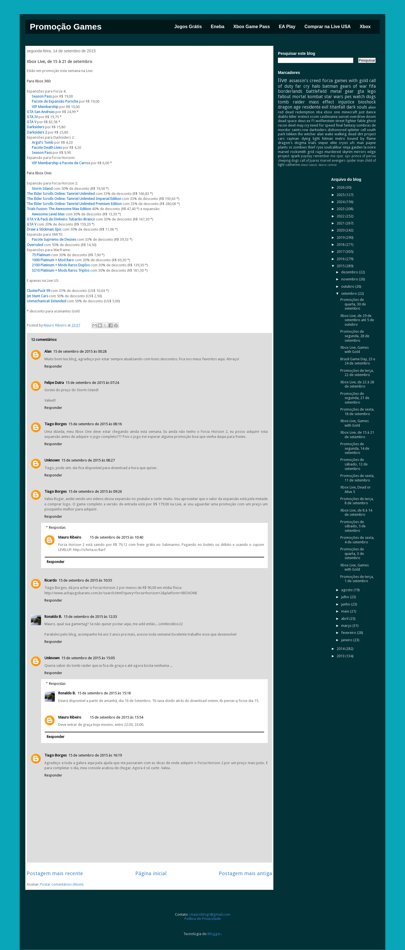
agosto (347, 590)
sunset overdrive (351, 116)
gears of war (353, 86)
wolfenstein (325, 121)
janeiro (347, 640)
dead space (287, 121)
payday (306, 156)
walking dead (345, 134)
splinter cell (356, 130)
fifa (372, 86)
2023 (341, 209)
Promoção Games (66, 26)
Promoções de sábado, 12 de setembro (354, 464)
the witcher (307, 134)
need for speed (322, 125)
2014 (341, 649)
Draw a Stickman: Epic (44, 229)
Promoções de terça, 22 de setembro (357, 372)
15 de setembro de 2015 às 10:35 (85, 580)
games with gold (351, 80)
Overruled (35, 245)
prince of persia (364, 156)
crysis (343, 143)
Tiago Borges (55, 424)
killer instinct (299, 116)
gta (360, 91)
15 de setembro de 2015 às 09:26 (95, 491)
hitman (327, 138)
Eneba (217, 26)
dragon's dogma (292, 143)
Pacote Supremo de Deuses (51, 239)
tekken (291, 134)
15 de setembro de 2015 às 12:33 (90, 616)
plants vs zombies (292, 147)
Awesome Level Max (46, 214)
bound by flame (361, 138)
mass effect (321, 102)
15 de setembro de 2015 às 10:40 (116, 537)
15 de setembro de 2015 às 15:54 (116, 717)
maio (345, 611)
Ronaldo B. (53, 616)
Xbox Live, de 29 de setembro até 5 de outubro (357, 320)
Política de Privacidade (202, 919)
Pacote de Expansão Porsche (53, 101)
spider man (355, 161)
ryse (319, 147)
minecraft (349, 112)
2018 (341, 244)
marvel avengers (333, 161)
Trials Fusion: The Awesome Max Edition (59, 209)
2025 (341, 195)
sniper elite (327, 143)
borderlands (290, 91)
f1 (313, 121)
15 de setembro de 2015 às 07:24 (92, 383)
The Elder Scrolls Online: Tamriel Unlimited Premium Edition (74, 204)
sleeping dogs (288, 161)
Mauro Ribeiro (69, 537)
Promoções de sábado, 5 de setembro (353, 526)
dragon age (289, 107)
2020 (341, 230)
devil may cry (298, 125)
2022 (341, 216)
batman (330, 86)
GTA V (31, 122)
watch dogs (364, 96)
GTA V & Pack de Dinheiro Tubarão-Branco (61, 219)
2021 (341, 223)
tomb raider (291, 102)
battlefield (316, 91)
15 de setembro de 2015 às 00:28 (80, 351)
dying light (311, 138)
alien (372, 107)
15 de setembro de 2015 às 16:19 (95, 755)
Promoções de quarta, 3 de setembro (352, 553)
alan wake (325, 134)
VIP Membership (42, 107)
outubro (348, 286)
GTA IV (33, 117)
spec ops (343, 156)
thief (311, 147)
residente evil (315, 107)
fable (361, 121)
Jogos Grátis (188, 26)
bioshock (367, 102)
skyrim (347, 152)
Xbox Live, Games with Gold (354, 349)
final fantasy (346, 125)
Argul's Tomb (40, 142)
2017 (341, 251)
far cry (302, 86)
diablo (283, 116)
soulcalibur (333, 147)
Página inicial (150, 873)
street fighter (345, 121)
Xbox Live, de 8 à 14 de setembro (356, 512)
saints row (300, 130)
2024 (341, 202)
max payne (366, 143)
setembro (349, 293)
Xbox (365, 26)
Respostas (57, 527)
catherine (292, 165)
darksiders (318, 130)
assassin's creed (305, 80)
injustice (346, 102)
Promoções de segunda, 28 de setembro (354, 335)
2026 (341, 187)
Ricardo (50, 580)
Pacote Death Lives (44, 147)
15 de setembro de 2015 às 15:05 (88, 658)
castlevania (329, 116)
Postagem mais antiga (245, 873)
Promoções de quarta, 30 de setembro (353, 304)
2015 (341, 266)
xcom (314, 116)
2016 (341, 259)
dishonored (337, 130)
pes (348, 96)
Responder (53, 366)
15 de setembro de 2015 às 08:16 (95, 424)
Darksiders (35, 127)
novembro (350, 279)
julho (345, 597)
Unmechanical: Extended (46, 301)
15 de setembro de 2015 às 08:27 (88, 460)
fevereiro (349, 633)
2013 (341, 656)
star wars (333, 96)
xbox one (332, 112)
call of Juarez (309, 161)
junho (346, 604)
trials (312, 143)
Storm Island (40, 188)
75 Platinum (38, 255)
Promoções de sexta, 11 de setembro (357, 478)
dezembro (350, 272)
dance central (327, 164)
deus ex (304, 121)
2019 (341, 237)
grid (310, 152)
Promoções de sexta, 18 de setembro (357, 411)
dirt (360, 134)
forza (327, 80)
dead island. (309, 164)
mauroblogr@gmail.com (210, 914)
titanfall (337, 107)
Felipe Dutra (54, 383)
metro (340, 138)
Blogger (214, 934)
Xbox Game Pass (251, 26)
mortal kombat (307, 96)
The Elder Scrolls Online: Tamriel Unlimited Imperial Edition (74, 199)
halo (316, 86)
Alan (47, 351)
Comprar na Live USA (327, 26)
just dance (367, 112)
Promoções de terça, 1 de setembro (357, 579)
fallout (284, 96)
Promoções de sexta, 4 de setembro (357, 539)
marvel (283, 152)
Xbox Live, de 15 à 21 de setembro (357, 434)
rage (319, 152)
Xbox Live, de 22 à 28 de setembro (357, 384)
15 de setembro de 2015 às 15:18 (104, 693)
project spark (289, 156)
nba (319, 112)
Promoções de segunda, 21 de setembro (354, 397)
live (282, 80)
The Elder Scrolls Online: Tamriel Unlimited (61, 194)
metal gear (342, 91)
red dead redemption (296, 112)
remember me (324, 156)
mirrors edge (365, 152)
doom (371, 116)
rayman (293, 138)
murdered (333, 152)
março (346, 625)
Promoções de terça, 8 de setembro (357, 501)
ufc (352, 143)
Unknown (52, 460)
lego (371, 91)
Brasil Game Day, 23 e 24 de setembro (357, 361)
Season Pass (39, 96)
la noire (370, 147)
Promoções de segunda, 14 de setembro (354, 448)
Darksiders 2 (37, 132)
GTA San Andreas (41, 112)
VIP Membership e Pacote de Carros (58, 163)
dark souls (356, 107)
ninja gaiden (353, 147)
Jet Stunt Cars (37, 296)
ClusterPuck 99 (38, 291)
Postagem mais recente (55, 873)
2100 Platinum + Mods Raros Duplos (58, 265)
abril (345, 618)
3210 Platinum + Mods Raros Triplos (58, 270)
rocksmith (298, 152)
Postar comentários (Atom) (62, 884)
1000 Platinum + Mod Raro (50, 260)
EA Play (287, 26)
